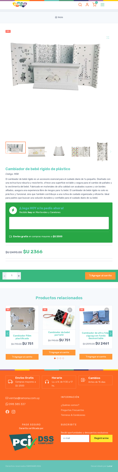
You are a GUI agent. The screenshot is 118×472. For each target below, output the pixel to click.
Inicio (59, 17)
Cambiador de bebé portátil (59, 333)
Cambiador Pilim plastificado (22, 337)
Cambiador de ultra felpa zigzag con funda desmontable (96, 336)
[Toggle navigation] (102, 4)
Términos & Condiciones (73, 415)
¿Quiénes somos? (70, 405)
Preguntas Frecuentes (72, 410)
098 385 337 (16, 404)
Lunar (109, 466)
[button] (80, 5)
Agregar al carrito (100, 275)
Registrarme (101, 438)
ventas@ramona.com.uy (23, 398)
